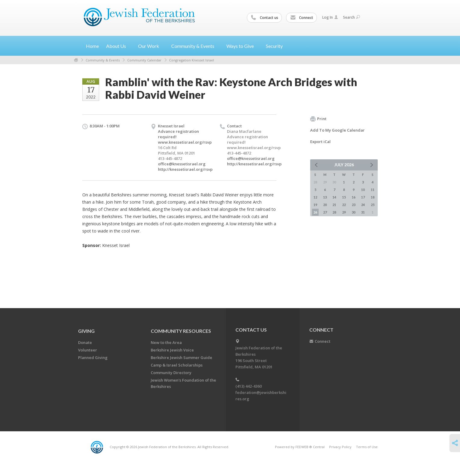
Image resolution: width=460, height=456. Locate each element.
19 (315, 205)
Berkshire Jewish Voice (172, 350)
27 (325, 212)
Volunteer (87, 350)
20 (325, 205)
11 (372, 190)
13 (325, 197)
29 (344, 212)
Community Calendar (144, 60)
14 (334, 197)
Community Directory (171, 372)
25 (372, 205)
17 (363, 197)
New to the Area (166, 342)
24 (363, 205)
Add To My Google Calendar (337, 130)
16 (353, 197)
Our (151, 46)
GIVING (86, 331)
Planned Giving (93, 357)
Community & (195, 46)
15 (344, 197)
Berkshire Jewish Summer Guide (181, 357)
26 (315, 212)
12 (315, 197)
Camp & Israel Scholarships (177, 365)
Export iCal (320, 141)
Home (92, 46)
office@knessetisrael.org (182, 164)
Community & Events (103, 60)
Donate (85, 342)
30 (353, 212)
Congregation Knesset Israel (191, 60)
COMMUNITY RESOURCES (181, 331)
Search (351, 17)
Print (318, 119)
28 (334, 212)
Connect (301, 17)
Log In (330, 17)
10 (363, 190)
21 (334, 205)
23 (353, 205)
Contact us (264, 17)
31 (363, 212)
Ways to (242, 46)
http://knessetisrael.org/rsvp (185, 169)
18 (372, 197)
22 (344, 205)
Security (274, 46)
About (118, 46)
